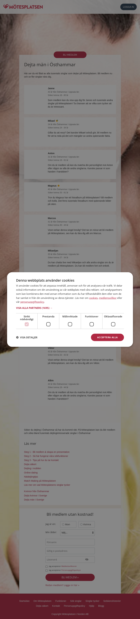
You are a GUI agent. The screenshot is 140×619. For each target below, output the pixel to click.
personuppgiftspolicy (32, 301)
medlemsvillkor (108, 297)
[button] (70, 307)
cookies (93, 297)
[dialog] (70, 309)
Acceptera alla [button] (107, 337)
